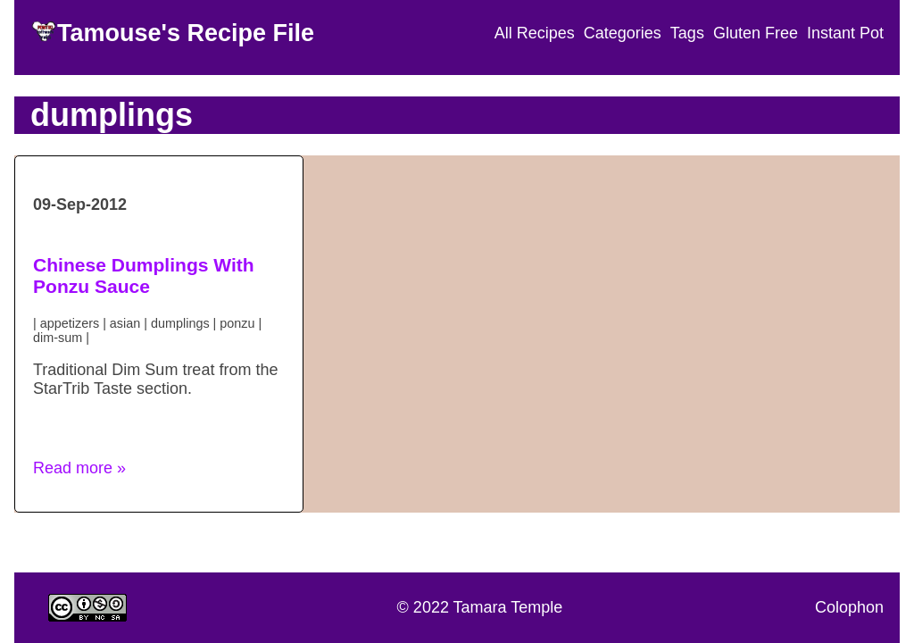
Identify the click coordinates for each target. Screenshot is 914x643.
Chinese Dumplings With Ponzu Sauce (143, 275)
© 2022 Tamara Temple (480, 607)
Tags (687, 33)
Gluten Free (755, 33)
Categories (622, 33)
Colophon (849, 607)
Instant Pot (845, 33)
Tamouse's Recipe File (185, 33)
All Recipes (534, 33)
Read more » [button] (79, 468)
